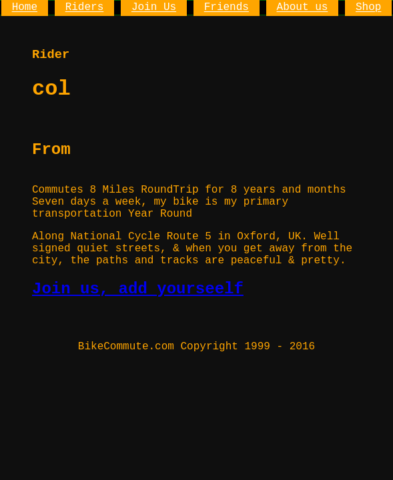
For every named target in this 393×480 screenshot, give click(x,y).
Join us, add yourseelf (138, 289)
